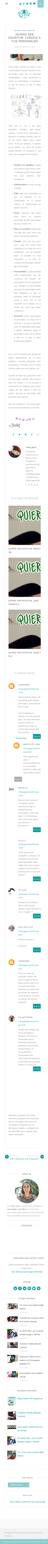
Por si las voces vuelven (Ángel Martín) (32, 1307)
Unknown (23, 685)
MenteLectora (31, 744)
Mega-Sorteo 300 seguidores (30, 1398)
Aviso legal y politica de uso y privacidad (27, 1502)
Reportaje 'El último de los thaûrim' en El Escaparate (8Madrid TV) (30, 1360)
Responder (37, 736)
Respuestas (21, 738)
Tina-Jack (31, 447)
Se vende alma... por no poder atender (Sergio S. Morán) (31, 1333)
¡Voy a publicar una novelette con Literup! (33, 1375)
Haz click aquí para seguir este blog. (27, 1272)
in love (22, 890)
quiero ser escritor (24, 30)
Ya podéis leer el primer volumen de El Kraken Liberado (33, 1320)
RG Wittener (25, 1017)
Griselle (23, 788)
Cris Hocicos (25, 927)
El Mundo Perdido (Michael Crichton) (30, 1345)
